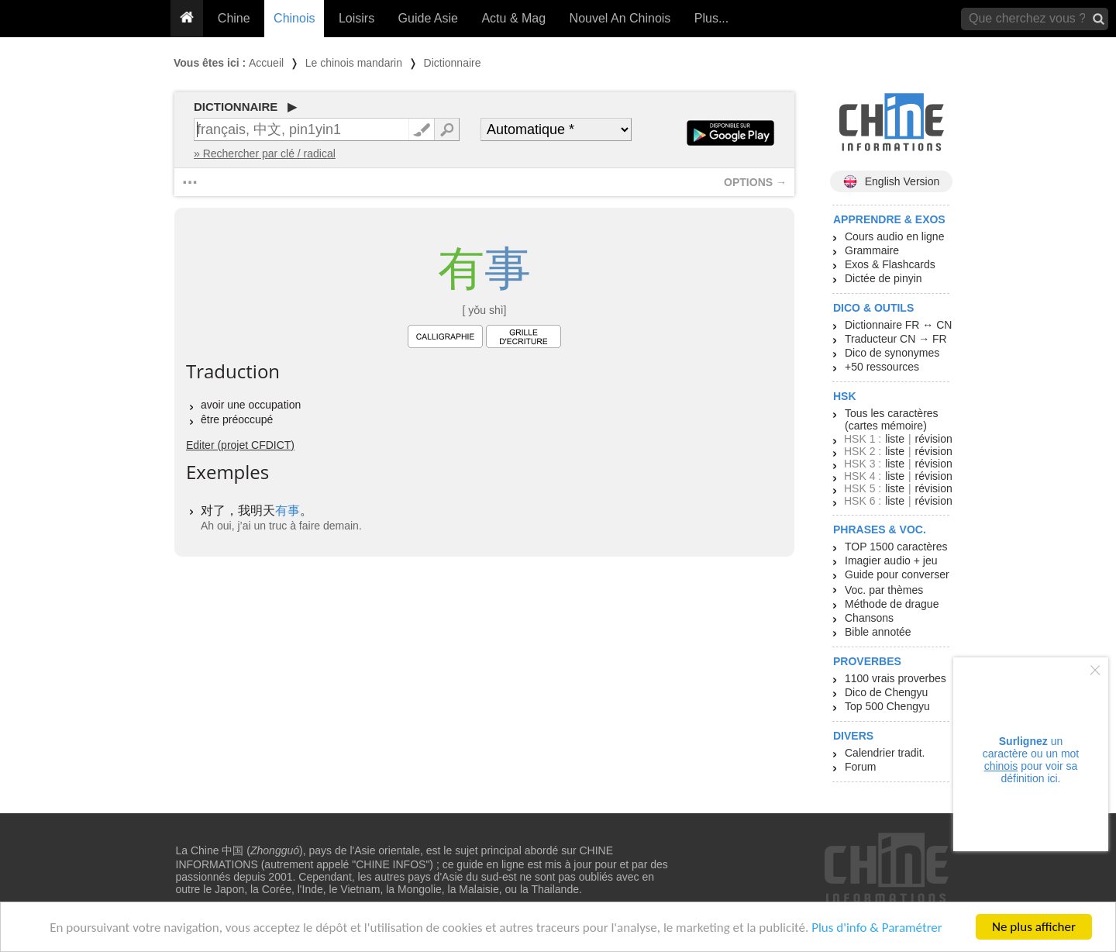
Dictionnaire (452, 63)
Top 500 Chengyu (887, 706)
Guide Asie (428, 18)
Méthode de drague (892, 604)
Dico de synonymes (892, 353)
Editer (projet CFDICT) (240, 445)
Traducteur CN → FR (896, 339)
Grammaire (872, 250)
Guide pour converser (897, 574)
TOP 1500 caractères (896, 546)
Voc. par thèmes (884, 590)
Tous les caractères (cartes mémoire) (892, 419)
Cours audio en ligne (894, 236)
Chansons (869, 618)
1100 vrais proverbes (895, 678)
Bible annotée (878, 632)
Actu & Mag (513, 18)
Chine (234, 18)
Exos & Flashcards (890, 264)
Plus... (711, 18)
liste (894, 439)
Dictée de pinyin (883, 278)
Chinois (294, 18)
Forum (860, 767)
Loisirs (356, 18)
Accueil (266, 63)
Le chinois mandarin (353, 63)
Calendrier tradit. (885, 753)
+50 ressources (882, 366)
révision (933, 439)
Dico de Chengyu (886, 692)
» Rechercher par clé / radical (265, 153)
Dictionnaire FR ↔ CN (898, 325)
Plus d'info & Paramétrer (876, 927)
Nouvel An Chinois (620, 18)
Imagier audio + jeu (891, 560)
